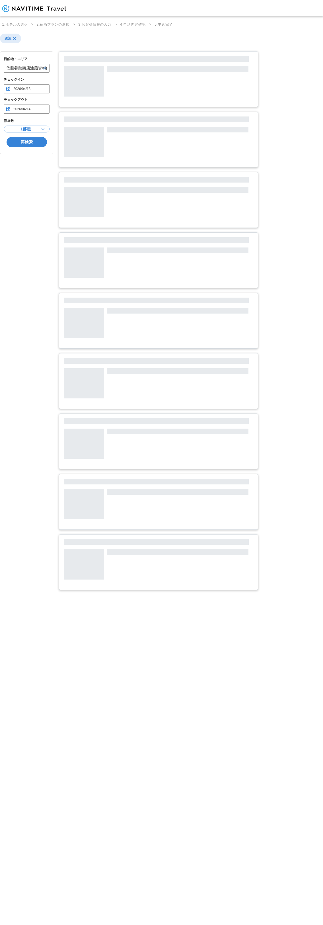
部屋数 (9, 121)
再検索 (27, 142)
